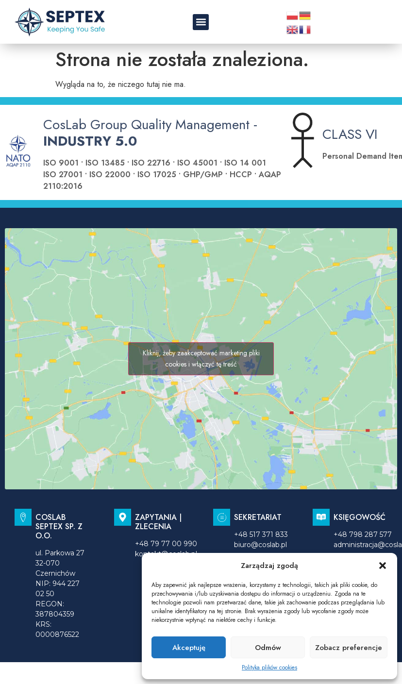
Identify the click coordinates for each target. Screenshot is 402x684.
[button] (382, 565)
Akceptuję (188, 647)
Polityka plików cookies (269, 667)
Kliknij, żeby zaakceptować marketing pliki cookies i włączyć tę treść (201, 358)
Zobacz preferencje (348, 647)
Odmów (268, 647)
